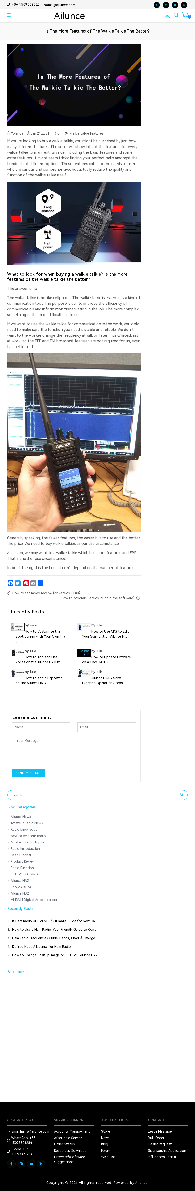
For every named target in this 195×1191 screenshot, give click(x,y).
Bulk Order (156, 1138)
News (105, 1138)
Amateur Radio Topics (28, 842)
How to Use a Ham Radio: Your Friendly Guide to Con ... (54, 929)
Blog (104, 1144)
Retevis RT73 (21, 887)
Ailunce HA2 (20, 880)
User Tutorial (21, 855)
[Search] (94, 795)
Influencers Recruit (162, 1157)
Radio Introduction (25, 849)
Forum (105, 1150)
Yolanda (15, 133)
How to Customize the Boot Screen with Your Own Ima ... (40, 636)
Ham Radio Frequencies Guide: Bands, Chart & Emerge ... (55, 938)
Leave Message (160, 1131)
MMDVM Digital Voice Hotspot (34, 900)
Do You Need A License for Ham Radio (41, 946)
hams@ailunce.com (60, 5)
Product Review (23, 861)
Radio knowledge (24, 829)
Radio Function (22, 868)
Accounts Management (72, 1131)
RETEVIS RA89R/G (24, 874)
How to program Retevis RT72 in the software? (98, 598)
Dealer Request (160, 1144)
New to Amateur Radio (28, 836)
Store (105, 1131)
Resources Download (70, 1150)
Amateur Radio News (27, 823)
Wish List (108, 1157)
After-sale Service (68, 1138)
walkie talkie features (86, 133)
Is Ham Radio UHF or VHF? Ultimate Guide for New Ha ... (55, 921)
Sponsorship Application (167, 1150)
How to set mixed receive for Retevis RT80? (46, 593)
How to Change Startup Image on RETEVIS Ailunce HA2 (55, 955)
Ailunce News (21, 817)
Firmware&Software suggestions (69, 1159)
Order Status (64, 1144)
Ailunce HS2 (20, 893)
